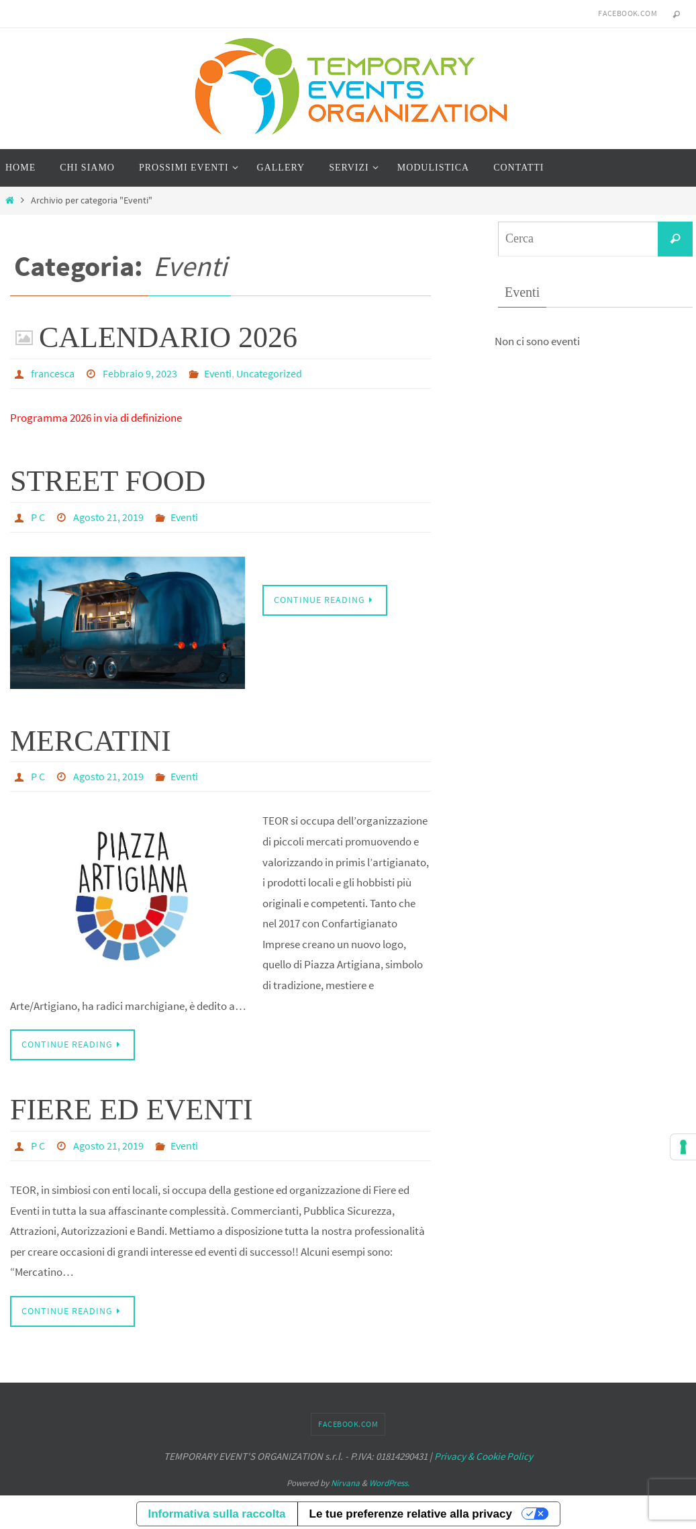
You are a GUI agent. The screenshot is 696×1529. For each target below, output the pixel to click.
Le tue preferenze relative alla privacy (410, 1511)
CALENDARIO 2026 (168, 337)
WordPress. (389, 1480)
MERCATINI (90, 739)
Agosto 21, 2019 (108, 516)
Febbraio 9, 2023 (140, 373)
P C (38, 516)
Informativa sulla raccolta (217, 1511)
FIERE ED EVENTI (131, 1107)
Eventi (218, 373)
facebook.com (627, 13)
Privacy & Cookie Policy (483, 1453)
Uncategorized (269, 373)
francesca (52, 373)
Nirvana (345, 1480)
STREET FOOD (107, 480)
